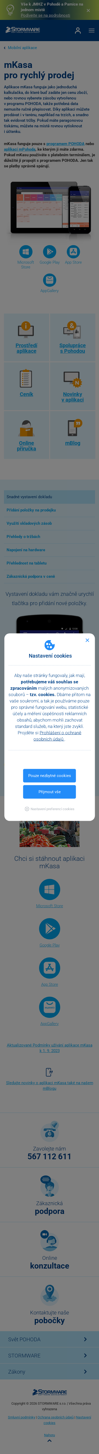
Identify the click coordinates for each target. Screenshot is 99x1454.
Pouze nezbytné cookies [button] (49, 775)
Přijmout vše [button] (50, 791)
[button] (49, 809)
